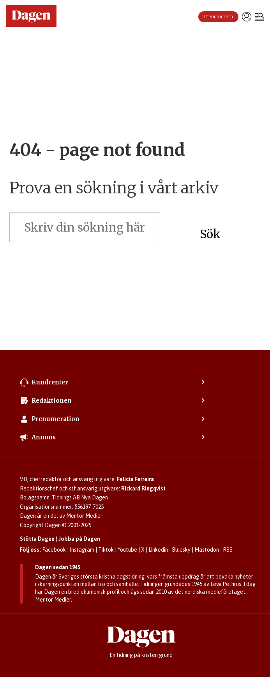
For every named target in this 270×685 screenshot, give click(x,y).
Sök (210, 234)
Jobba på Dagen (79, 539)
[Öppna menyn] (259, 17)
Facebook (54, 550)
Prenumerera (218, 16)
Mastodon (206, 550)
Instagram (82, 550)
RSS (228, 550)
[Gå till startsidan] (31, 16)
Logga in (246, 16)
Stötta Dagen (37, 539)
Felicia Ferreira (135, 479)
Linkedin (158, 550)
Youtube (127, 550)
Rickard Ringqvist (143, 488)
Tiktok (106, 550)
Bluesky (181, 550)
